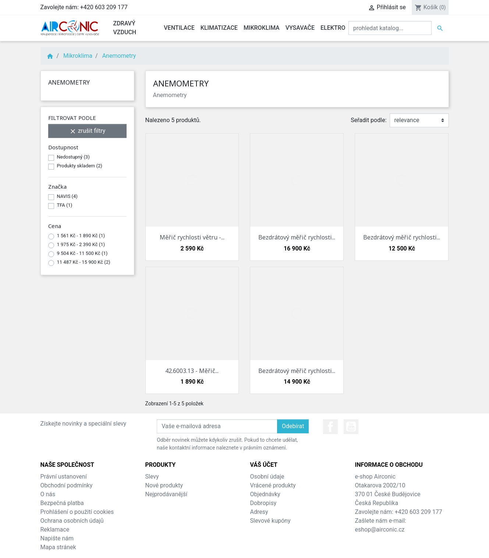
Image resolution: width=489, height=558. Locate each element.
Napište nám (57, 538)
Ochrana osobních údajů (72, 520)
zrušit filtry (87, 131)
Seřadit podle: (368, 120)
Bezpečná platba (62, 503)
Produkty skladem (79, 165)
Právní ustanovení (63, 476)
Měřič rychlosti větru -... (192, 237)
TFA (64, 205)
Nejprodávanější (166, 494)
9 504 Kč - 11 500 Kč (82, 253)
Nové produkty (164, 485)
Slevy (152, 476)
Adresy (259, 511)
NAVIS (67, 196)
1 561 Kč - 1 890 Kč (81, 235)
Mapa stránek (58, 547)
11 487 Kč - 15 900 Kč (83, 262)
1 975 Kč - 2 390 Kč (81, 244)
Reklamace (55, 529)
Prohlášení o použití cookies (77, 511)
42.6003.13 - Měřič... (192, 371)
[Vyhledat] (390, 28)
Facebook (330, 426)
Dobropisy (263, 503)
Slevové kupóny (270, 520)
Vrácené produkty (273, 485)
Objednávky (265, 494)
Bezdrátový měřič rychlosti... (296, 237)
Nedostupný (73, 157)
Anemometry (69, 82)
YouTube (351, 426)
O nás (48, 494)
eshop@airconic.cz (380, 529)
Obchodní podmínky (66, 485)
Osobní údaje (267, 476)
